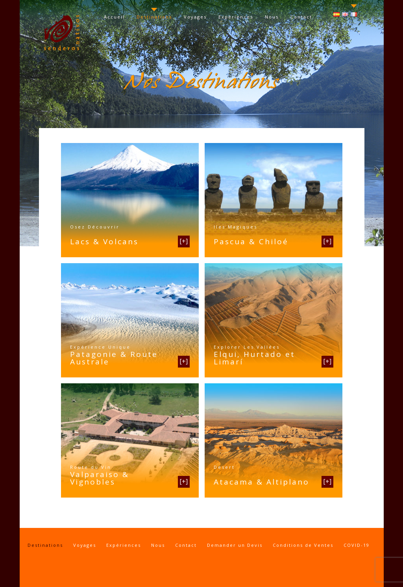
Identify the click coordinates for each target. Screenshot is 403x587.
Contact (301, 17)
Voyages (195, 17)
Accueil (114, 17)
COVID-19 (357, 545)
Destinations (154, 17)
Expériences (235, 17)
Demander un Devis (235, 545)
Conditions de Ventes (303, 545)
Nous (272, 17)
